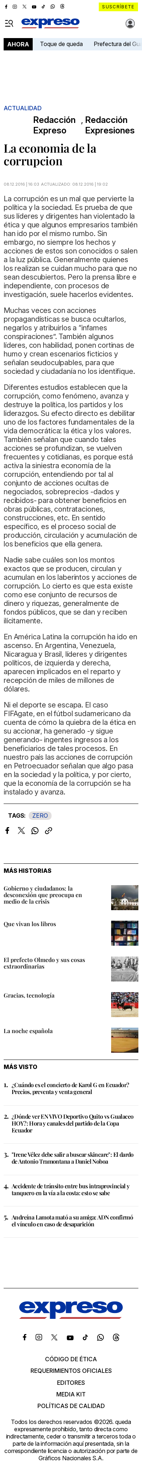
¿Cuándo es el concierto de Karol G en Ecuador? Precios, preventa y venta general (70, 1088)
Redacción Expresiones (110, 125)
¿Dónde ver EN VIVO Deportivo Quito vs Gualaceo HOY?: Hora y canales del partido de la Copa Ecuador (72, 1123)
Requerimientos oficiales (71, 1370)
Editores (71, 1382)
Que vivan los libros (30, 924)
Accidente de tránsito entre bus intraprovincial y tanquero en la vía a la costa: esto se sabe (71, 1189)
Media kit (71, 1394)
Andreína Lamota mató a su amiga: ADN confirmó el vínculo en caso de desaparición (72, 1220)
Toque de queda (61, 44)
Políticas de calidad (71, 1406)
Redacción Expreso (54, 125)
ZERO (40, 815)
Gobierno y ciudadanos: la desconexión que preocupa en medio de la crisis (43, 894)
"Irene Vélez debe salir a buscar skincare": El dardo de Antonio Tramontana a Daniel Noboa (73, 1158)
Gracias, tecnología (29, 995)
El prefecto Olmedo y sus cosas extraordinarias (44, 963)
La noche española (28, 1031)
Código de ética (71, 1359)
